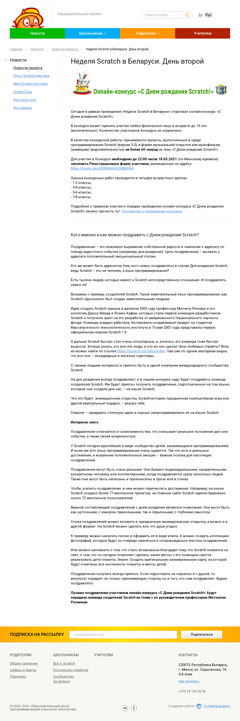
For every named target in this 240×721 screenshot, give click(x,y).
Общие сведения (24, 663)
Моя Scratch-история (30, 84)
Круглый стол (24, 100)
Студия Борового (217, 706)
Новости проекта (27, 68)
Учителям (202, 33)
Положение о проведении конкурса (152, 211)
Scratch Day (22, 92)
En (200, 15)
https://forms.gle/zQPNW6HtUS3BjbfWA (102, 168)
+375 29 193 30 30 (192, 691)
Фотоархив (22, 108)
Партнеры (18, 676)
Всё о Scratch (64, 663)
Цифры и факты (23, 670)
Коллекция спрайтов (70, 670)
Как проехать (189, 681)
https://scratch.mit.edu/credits (141, 351)
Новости (37, 33)
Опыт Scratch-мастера (31, 76)
